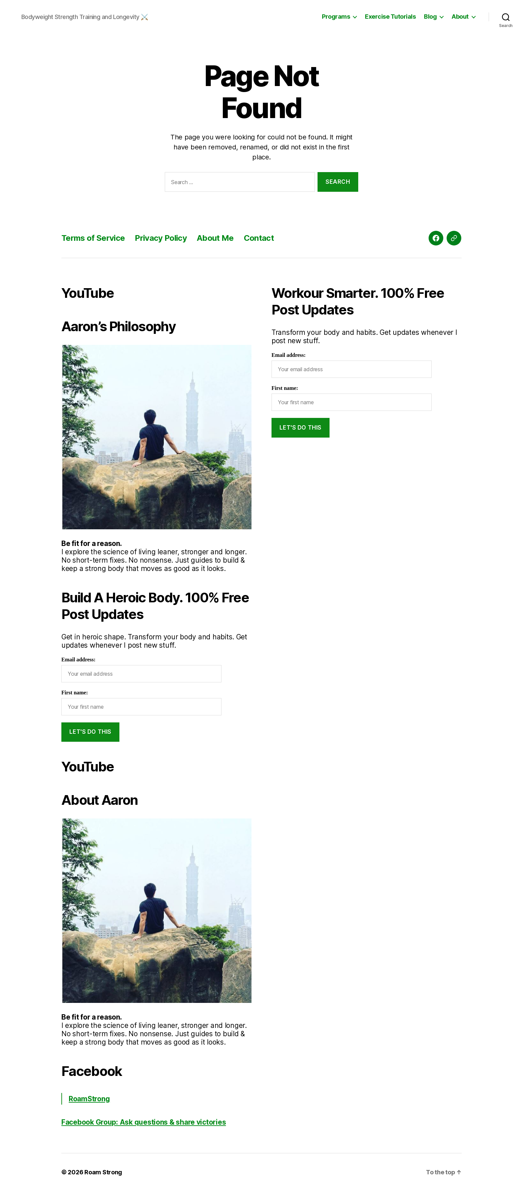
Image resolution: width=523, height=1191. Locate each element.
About (460, 16)
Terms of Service (93, 238)
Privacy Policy (161, 238)
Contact (259, 238)
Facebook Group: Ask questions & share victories (143, 1122)
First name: (74, 692)
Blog (430, 16)
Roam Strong (103, 1172)
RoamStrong (89, 1099)
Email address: (78, 659)
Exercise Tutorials (390, 16)
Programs (336, 16)
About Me (215, 238)
